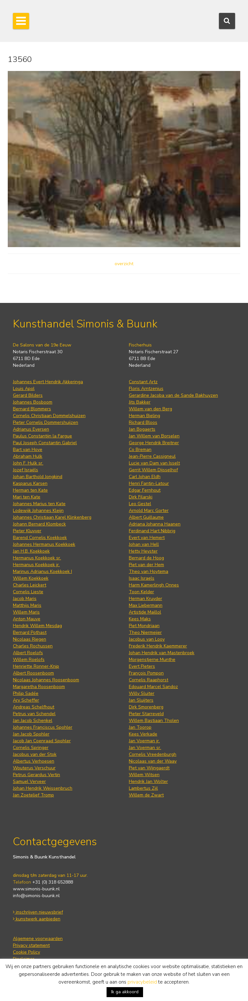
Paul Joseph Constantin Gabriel (45, 443)
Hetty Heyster (143, 551)
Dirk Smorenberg (146, 707)
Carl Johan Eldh (144, 477)
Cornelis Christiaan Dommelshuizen (49, 416)
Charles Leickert (29, 585)
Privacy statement (31, 945)
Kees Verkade (143, 734)
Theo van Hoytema (148, 571)
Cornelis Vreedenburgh (152, 754)
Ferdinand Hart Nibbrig (152, 531)
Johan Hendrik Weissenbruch (42, 788)
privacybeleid (142, 982)
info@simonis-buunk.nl (36, 896)
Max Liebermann (145, 605)
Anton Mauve (26, 619)
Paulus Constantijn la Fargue (42, 436)
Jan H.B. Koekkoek (31, 551)
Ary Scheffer (26, 700)
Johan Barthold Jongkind (37, 477)
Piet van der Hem (146, 565)
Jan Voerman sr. (145, 748)
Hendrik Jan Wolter (148, 781)
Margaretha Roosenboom (39, 687)
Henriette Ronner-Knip (36, 666)
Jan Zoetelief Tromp (33, 795)
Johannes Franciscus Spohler (42, 727)
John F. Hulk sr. (28, 463)
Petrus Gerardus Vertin (36, 775)
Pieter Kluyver (27, 531)
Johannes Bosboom (32, 402)
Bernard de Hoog (146, 558)
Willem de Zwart (146, 795)
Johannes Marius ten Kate (39, 504)
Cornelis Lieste (28, 592)
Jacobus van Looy (147, 639)
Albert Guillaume (146, 517)
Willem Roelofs (29, 659)
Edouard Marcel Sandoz (153, 687)
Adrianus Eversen (31, 429)
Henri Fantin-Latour (149, 483)
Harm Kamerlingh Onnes (154, 585)
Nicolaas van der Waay (153, 761)
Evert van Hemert (147, 538)
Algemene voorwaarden (38, 939)
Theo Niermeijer (145, 632)
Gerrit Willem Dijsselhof (153, 470)
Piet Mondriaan (144, 626)
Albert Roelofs (28, 653)
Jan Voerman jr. (144, 741)
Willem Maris (26, 612)
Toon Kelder (141, 592)
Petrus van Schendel (34, 714)
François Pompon (146, 673)
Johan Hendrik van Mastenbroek (161, 653)
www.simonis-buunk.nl (36, 889)
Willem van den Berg (150, 409)
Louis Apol (24, 388)
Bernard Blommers (32, 409)
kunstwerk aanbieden (36, 919)
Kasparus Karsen (30, 483)
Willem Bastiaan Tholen (154, 720)
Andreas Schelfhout (33, 707)
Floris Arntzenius (146, 388)
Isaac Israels (141, 578)
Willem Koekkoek (30, 578)
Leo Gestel (140, 504)
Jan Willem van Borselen (154, 436)
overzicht (124, 264)
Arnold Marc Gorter (149, 510)
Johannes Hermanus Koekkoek (44, 544)
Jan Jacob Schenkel (32, 720)
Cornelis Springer (30, 748)
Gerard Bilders (28, 395)
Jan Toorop (140, 727)
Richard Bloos (143, 422)
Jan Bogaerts (142, 429)
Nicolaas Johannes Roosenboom (46, 680)
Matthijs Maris (27, 605)
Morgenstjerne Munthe (152, 659)
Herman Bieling (144, 416)
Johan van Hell (144, 544)
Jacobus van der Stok (35, 754)
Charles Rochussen (33, 646)
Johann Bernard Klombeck (39, 524)
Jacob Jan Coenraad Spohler (42, 741)
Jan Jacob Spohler (31, 734)
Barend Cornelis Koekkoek (40, 538)
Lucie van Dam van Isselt (154, 463)
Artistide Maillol (145, 612)
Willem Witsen (144, 775)
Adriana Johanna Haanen (155, 524)
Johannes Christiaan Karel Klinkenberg (52, 517)
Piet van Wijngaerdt (149, 768)
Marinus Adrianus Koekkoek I (42, 571)
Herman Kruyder (145, 599)
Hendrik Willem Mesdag (37, 626)
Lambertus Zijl (143, 788)
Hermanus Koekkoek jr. (36, 565)
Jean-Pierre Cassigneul (152, 456)
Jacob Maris (24, 599)
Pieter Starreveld (146, 714)
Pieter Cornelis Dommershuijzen (45, 422)
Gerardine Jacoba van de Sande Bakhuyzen (173, 395)
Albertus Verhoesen (33, 761)
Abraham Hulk (27, 456)
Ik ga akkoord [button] (125, 992)
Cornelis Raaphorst (148, 680)
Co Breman (140, 449)
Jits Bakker (139, 402)
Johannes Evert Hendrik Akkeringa (48, 382)
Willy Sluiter (141, 693)
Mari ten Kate (26, 497)
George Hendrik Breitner (154, 443)
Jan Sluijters (141, 700)
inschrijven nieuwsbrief (38, 912)
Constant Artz (143, 382)
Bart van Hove (27, 449)
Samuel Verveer (29, 781)
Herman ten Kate (30, 490)
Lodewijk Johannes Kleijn (38, 510)
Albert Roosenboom (33, 673)
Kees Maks (140, 619)
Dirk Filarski (140, 497)
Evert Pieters (142, 666)
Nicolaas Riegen (29, 639)
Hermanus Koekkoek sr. (37, 558)
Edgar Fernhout (144, 490)
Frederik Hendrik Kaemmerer (158, 646)
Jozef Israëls (25, 470)
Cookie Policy (26, 952)
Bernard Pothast (29, 632)
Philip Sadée (25, 693)
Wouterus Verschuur (34, 768)
